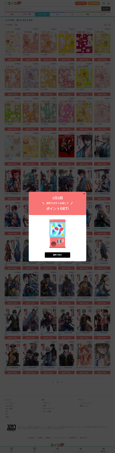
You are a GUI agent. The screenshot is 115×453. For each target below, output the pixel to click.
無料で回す (57, 255)
